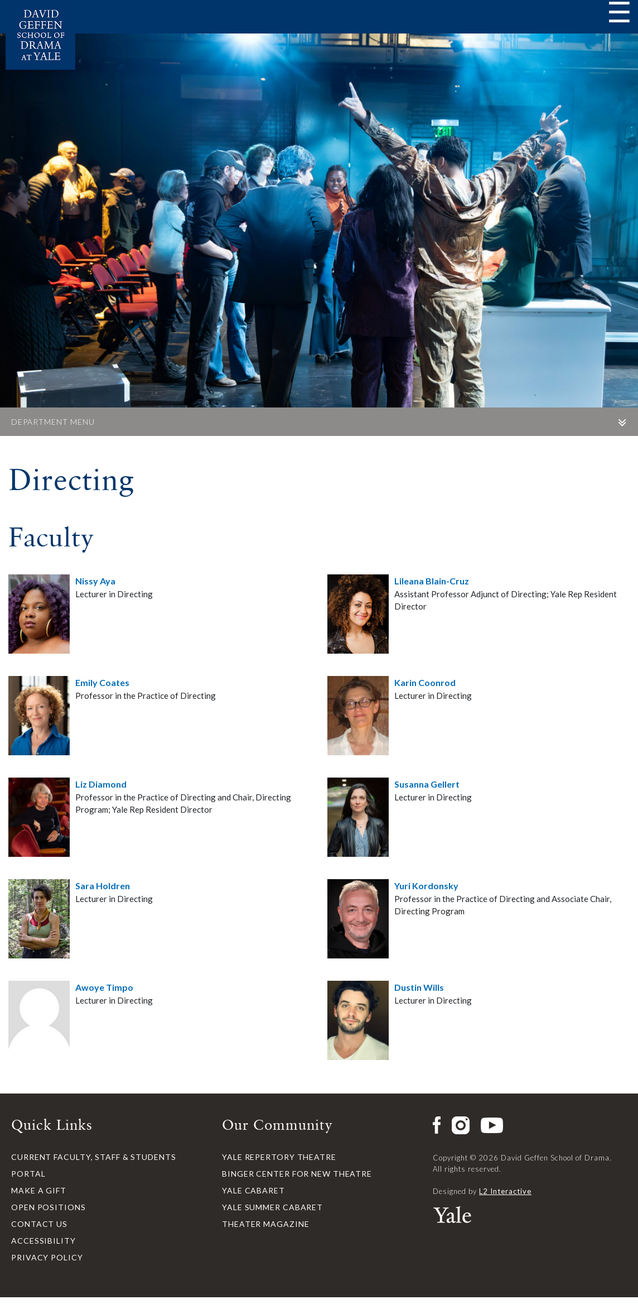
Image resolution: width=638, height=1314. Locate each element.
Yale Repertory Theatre (279, 1157)
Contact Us (39, 1224)
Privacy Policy (47, 1257)
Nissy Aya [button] (95, 581)
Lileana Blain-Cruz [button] (431, 581)
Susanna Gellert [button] (427, 784)
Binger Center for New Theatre (297, 1173)
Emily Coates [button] (102, 682)
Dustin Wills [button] (419, 987)
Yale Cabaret (253, 1190)
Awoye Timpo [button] (104, 987)
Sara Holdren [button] (102, 885)
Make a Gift (38, 1190)
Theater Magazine (265, 1224)
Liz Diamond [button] (101, 784)
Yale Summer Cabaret (272, 1207)
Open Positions (48, 1207)
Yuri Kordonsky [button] (426, 885)
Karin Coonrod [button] (425, 682)
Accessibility (43, 1240)
